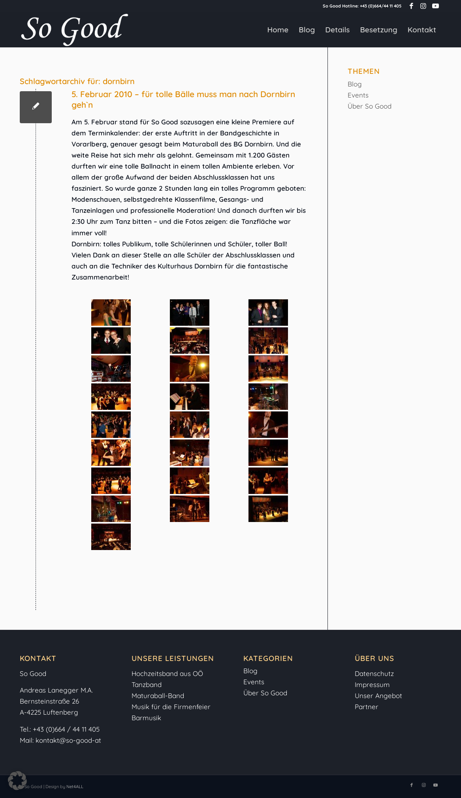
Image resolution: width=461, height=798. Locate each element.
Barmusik (146, 718)
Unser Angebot (378, 695)
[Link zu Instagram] (423, 6)
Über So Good (369, 106)
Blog (355, 84)
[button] (17, 780)
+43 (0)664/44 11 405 (380, 6)
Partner (366, 706)
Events (358, 95)
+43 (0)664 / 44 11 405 (66, 729)
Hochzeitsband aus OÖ (167, 673)
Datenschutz (374, 673)
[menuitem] (278, 29)
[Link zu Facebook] (411, 6)
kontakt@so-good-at (68, 740)
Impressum (373, 684)
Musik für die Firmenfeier (171, 706)
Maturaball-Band (158, 695)
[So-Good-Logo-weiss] (74, 29)
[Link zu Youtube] (435, 6)
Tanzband (147, 684)
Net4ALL (74, 786)
